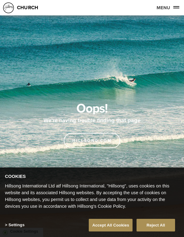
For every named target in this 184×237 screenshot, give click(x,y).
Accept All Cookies (110, 226)
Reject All (155, 226)
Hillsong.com (92, 140)
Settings (16, 226)
